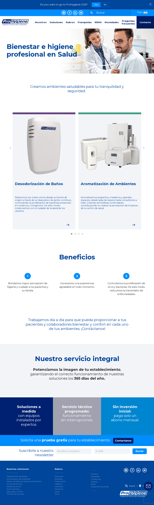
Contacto (145, 22)
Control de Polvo (13, 489)
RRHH (98, 22)
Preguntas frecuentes (128, 22)
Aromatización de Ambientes (18, 479)
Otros (57, 494)
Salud (57, 492)
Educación (59, 476)
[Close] (150, 4)
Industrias (59, 486)
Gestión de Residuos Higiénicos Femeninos (24, 481)
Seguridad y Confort (15, 492)
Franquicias (85, 22)
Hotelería (58, 484)
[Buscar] (113, 12)
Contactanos (123, 440)
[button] (142, 12)
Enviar (140, 451)
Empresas (59, 479)
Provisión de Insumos (15, 494)
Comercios (59, 489)
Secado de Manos (14, 486)
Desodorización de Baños (17, 476)
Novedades (112, 22)
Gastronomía (60, 481)
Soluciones (56, 22)
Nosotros (41, 22)
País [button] (142, 486)
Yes (96, 4)
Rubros (70, 22)
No (105, 4)
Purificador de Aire (14, 484)
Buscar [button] (130, 486)
